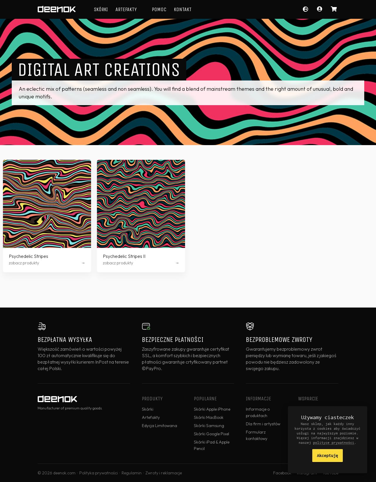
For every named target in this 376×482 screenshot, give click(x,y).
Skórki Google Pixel (211, 433)
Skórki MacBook (209, 417)
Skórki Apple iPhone (212, 409)
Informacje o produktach (258, 412)
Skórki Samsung (209, 425)
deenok (57, 9)
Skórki (101, 9)
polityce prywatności (333, 442)
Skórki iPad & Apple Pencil (211, 445)
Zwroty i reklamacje (163, 473)
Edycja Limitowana (159, 425)
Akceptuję (327, 455)
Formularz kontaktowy (256, 435)
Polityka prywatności (98, 473)
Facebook (282, 473)
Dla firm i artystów (263, 423)
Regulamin (132, 473)
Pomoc (159, 9)
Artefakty (126, 9)
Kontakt (183, 9)
